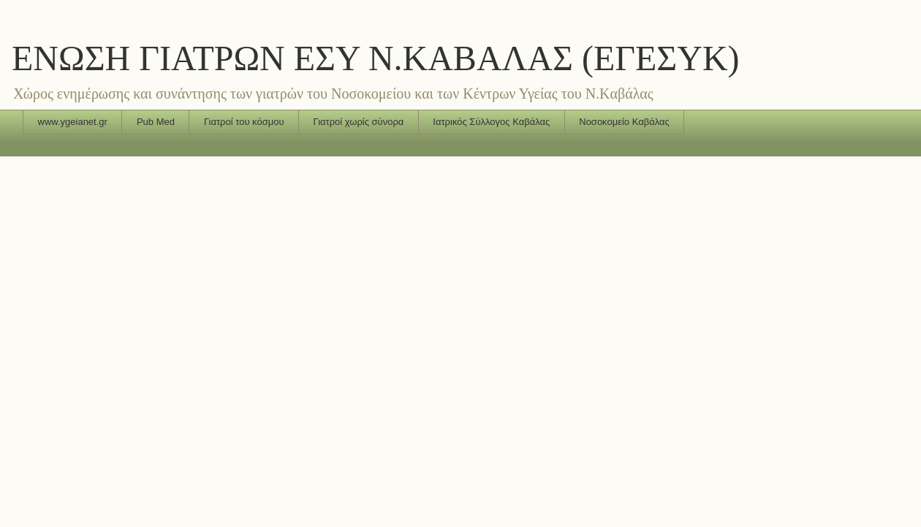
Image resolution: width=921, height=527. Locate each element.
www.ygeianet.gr (72, 121)
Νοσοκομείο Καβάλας (624, 121)
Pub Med (156, 121)
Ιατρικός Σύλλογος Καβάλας (491, 121)
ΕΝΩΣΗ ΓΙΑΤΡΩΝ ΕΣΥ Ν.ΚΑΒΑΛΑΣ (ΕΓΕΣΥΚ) (376, 58)
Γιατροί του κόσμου (244, 121)
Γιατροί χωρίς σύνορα (359, 121)
